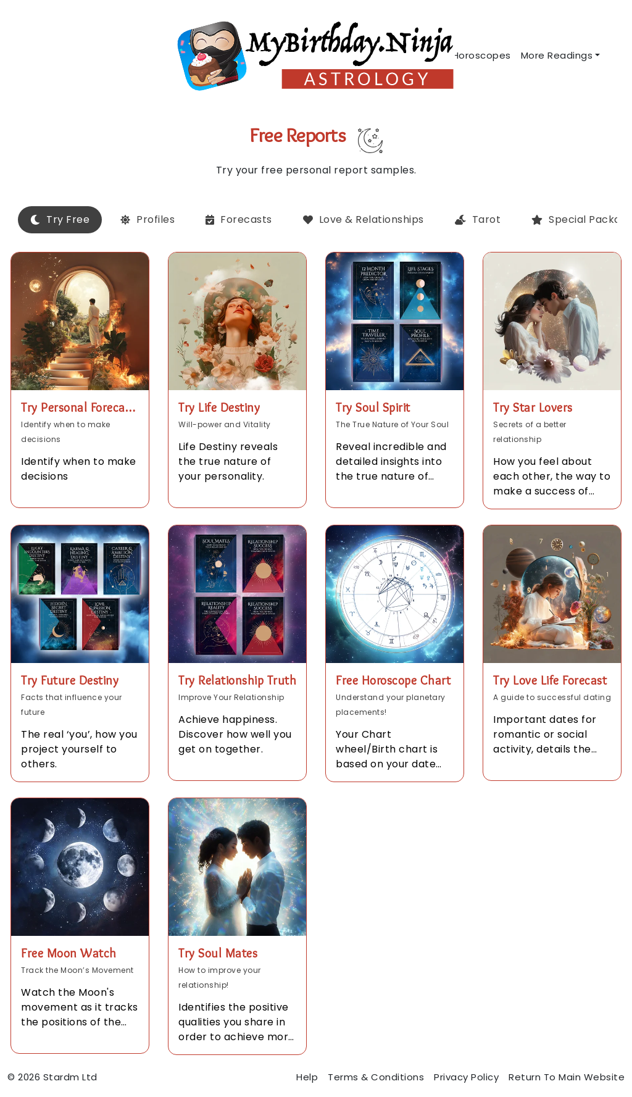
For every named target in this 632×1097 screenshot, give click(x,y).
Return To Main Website (567, 1076)
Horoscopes (481, 55)
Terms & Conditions (376, 1076)
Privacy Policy (466, 1076)
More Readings (557, 55)
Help (307, 1076)
